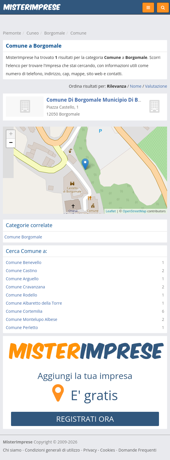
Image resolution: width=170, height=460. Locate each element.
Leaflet (111, 211)
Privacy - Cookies (99, 450)
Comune (78, 33)
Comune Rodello (21, 295)
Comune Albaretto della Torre (34, 303)
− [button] (11, 143)
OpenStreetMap (135, 211)
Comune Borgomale (23, 237)
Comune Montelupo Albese (31, 319)
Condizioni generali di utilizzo (52, 450)
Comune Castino (21, 270)
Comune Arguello (22, 278)
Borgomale (54, 33)
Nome (136, 86)
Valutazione (156, 86)
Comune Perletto (22, 327)
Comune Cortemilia (24, 311)
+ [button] (11, 134)
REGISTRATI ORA (85, 419)
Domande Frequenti (137, 450)
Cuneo (32, 33)
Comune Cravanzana (25, 287)
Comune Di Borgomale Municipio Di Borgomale (103, 99)
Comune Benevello (23, 262)
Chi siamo (12, 450)
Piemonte (12, 33)
